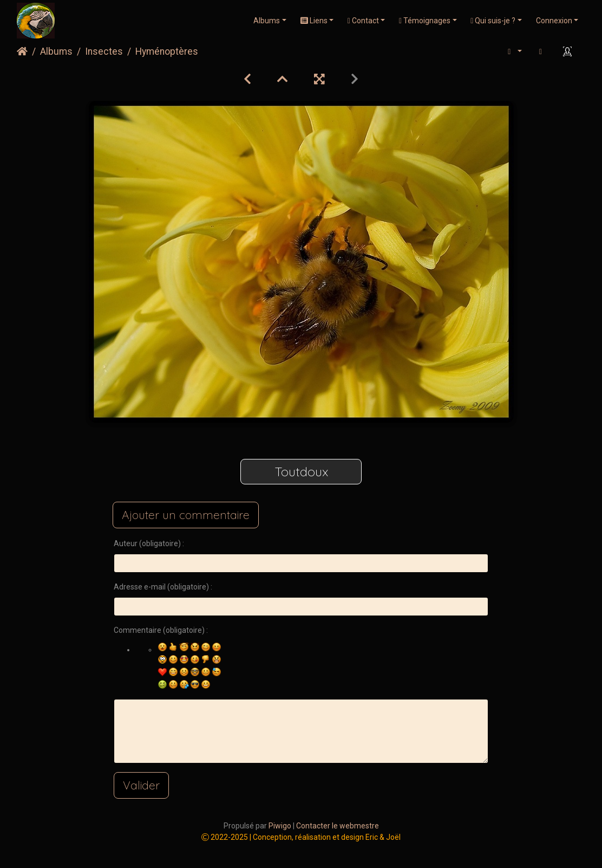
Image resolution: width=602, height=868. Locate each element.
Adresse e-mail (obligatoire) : (163, 586)
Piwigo (280, 825)
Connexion (554, 20)
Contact (363, 20)
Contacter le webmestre (337, 825)
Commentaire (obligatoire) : (161, 630)
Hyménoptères (166, 51)
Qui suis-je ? (492, 20)
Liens (314, 20)
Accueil (22, 51)
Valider (141, 785)
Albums (266, 20)
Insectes (104, 51)
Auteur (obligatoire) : (149, 543)
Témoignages (424, 20)
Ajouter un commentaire (186, 515)
